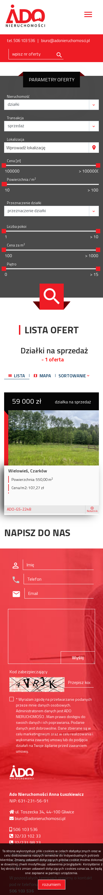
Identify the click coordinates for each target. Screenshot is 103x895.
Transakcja (15, 118)
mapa (42, 375)
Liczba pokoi (16, 226)
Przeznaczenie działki (24, 203)
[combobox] (46, 147)
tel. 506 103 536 (21, 40)
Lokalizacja (15, 139)
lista (17, 375)
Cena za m (16, 245)
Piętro (11, 264)
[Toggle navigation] (88, 15)
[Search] (36, 54)
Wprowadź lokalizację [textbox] (25, 147)
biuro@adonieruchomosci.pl (65, 40)
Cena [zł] (14, 161)
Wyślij (78, 657)
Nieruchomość (18, 96)
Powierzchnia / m (21, 179)
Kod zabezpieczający (28, 671)
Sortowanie (74, 375)
